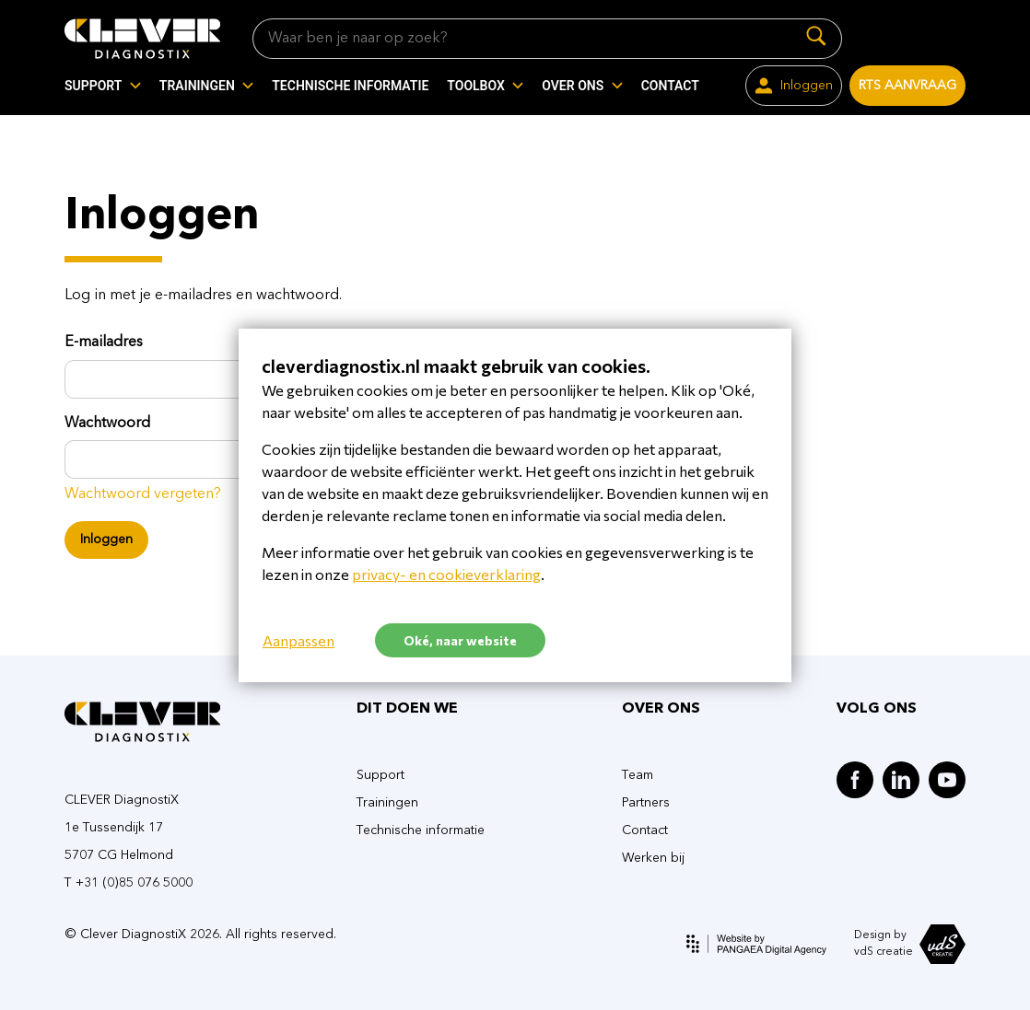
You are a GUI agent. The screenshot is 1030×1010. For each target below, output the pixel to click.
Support (380, 775)
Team (637, 775)
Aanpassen (298, 640)
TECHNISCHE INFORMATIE (350, 85)
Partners (646, 802)
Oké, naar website (460, 640)
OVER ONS (661, 709)
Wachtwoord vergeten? (142, 494)
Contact (645, 830)
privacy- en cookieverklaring (446, 574)
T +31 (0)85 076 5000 (128, 882)
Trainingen (387, 802)
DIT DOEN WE (407, 709)
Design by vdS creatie (910, 944)
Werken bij (653, 858)
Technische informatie (421, 830)
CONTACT (670, 85)
